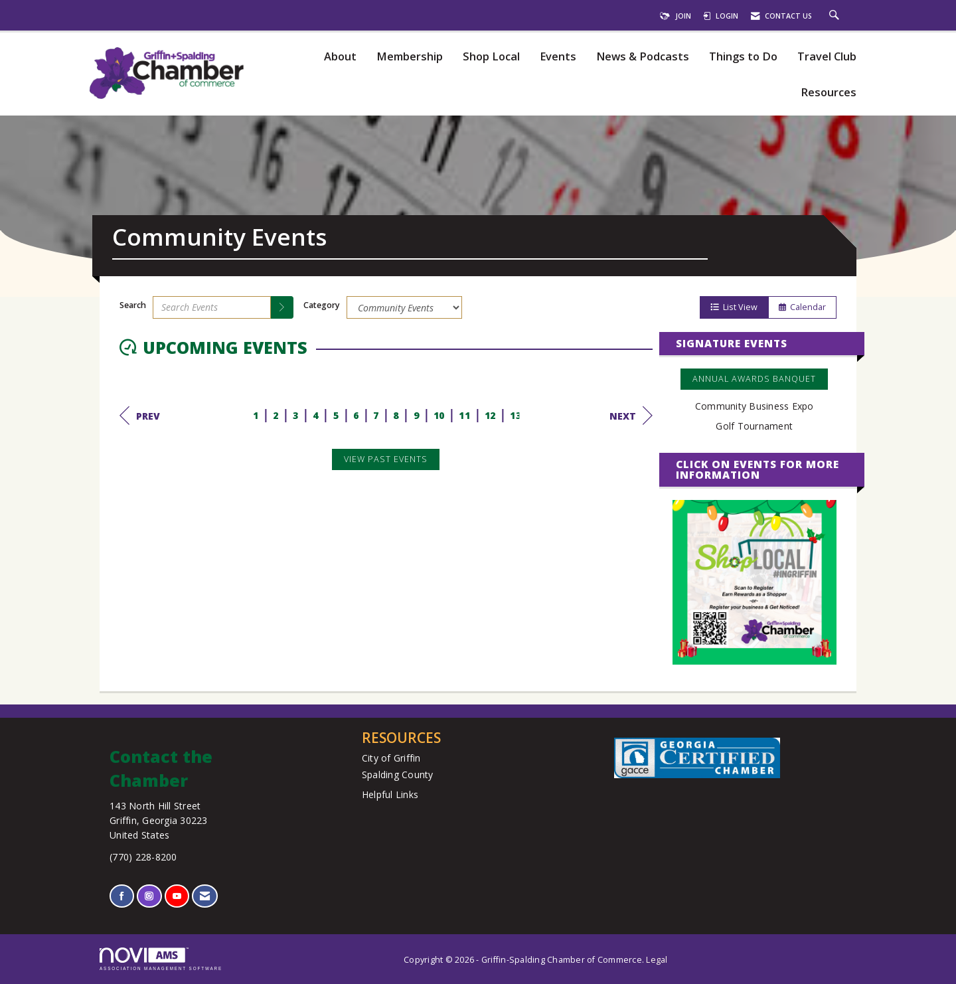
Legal (656, 959)
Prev (140, 415)
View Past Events (386, 459)
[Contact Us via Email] (205, 896)
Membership (409, 57)
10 (439, 415)
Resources (828, 93)
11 (464, 415)
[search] (282, 307)
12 (490, 415)
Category (321, 305)
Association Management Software (161, 959)
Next (631, 415)
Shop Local (491, 57)
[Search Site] (836, 16)
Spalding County (398, 774)
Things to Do (743, 57)
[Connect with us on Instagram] (149, 896)
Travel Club (826, 57)
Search (133, 305)
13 (515, 415)
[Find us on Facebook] (122, 896)
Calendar (802, 307)
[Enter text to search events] (212, 307)
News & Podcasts (642, 57)
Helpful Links (390, 794)
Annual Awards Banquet (754, 378)
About (340, 57)
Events (558, 57)
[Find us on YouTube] (177, 896)
